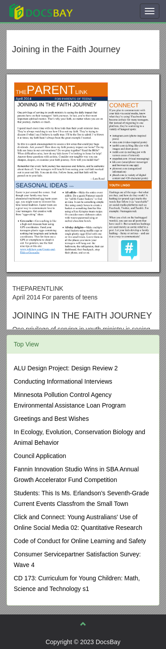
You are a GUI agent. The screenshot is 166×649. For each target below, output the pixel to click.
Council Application (40, 455)
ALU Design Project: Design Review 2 (66, 368)
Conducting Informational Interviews (63, 381)
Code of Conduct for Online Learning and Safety (80, 540)
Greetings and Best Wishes (51, 418)
